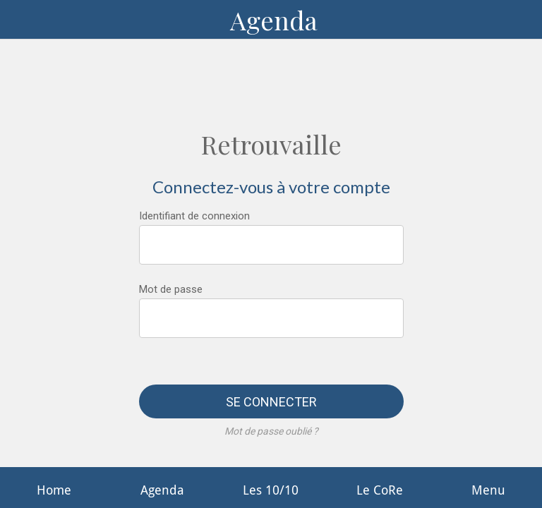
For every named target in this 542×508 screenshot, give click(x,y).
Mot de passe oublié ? (271, 431)
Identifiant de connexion (194, 216)
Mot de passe (171, 289)
